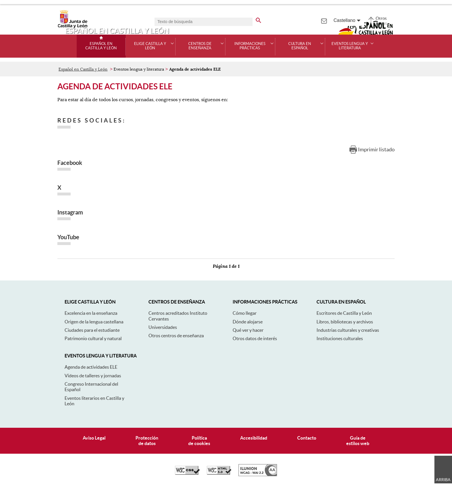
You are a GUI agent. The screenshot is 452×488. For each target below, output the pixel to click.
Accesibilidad (253, 437)
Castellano (344, 20)
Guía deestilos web (357, 440)
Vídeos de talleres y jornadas (93, 375)
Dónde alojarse (248, 321)
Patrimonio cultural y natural (93, 338)
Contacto (306, 437)
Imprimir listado (376, 149)
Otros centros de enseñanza (176, 335)
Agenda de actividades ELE (91, 367)
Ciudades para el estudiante (92, 330)
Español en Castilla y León (101, 46)
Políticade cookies (199, 440)
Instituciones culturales (340, 338)
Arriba (443, 479)
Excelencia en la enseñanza (91, 313)
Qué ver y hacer (248, 330)
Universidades (162, 327)
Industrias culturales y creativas (348, 330)
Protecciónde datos (146, 440)
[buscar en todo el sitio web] (258, 19)
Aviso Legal (94, 437)
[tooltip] (323, 20)
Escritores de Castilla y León (344, 313)
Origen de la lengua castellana (94, 321)
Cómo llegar (245, 313)
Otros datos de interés (255, 338)
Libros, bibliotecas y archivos (345, 321)
